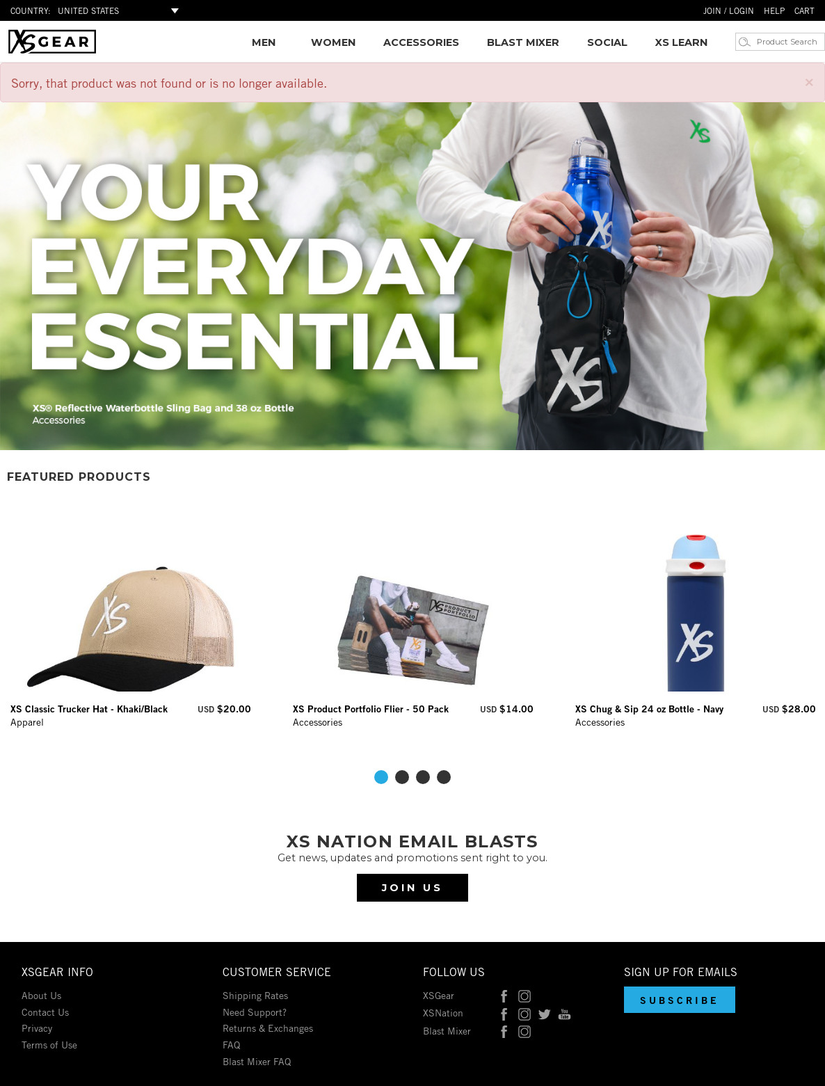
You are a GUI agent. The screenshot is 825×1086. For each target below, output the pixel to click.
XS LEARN (681, 42)
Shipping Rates (255, 994)
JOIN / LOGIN (728, 10)
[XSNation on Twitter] (544, 1012)
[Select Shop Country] (120, 10)
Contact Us (45, 1011)
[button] (679, 1000)
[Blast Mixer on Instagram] (524, 1030)
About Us (41, 994)
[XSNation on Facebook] (504, 1012)
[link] (263, 42)
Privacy (37, 1027)
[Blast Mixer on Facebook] (504, 1030)
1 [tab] (381, 777)
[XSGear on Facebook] (504, 994)
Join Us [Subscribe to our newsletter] (412, 887)
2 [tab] (402, 777)
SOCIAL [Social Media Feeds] (607, 42)
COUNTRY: (30, 10)
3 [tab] (423, 777)
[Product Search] (789, 42)
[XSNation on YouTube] (564, 1012)
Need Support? (255, 1011)
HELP (774, 10)
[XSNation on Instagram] (524, 1012)
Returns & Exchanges (268, 1027)
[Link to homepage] (52, 50)
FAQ (231, 1044)
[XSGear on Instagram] (524, 994)
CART (804, 10)
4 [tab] (444, 777)
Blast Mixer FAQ (257, 1060)
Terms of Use (49, 1044)
